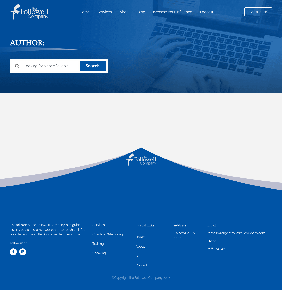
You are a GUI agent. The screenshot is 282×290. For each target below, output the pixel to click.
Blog (141, 12)
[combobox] (45, 66)
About (125, 12)
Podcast (206, 12)
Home (85, 12)
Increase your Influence (172, 12)
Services (105, 12)
